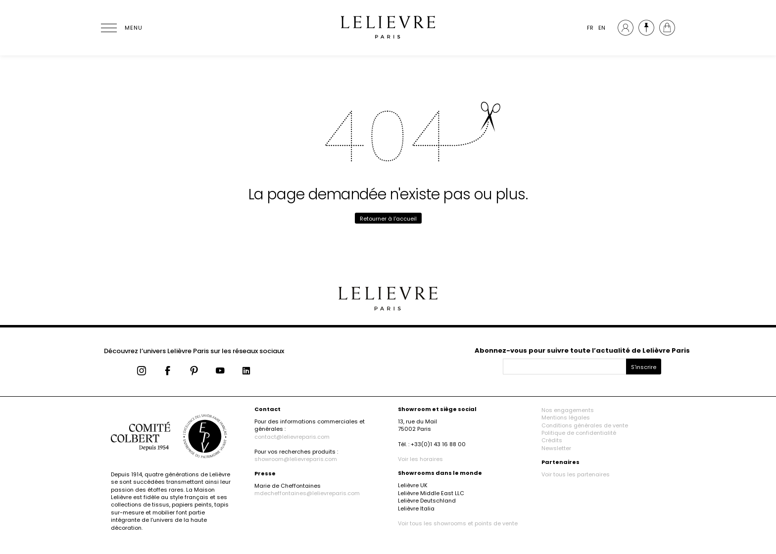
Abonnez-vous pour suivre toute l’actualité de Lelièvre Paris (582, 350)
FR (590, 28)
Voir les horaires (420, 459)
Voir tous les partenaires (575, 474)
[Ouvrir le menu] (121, 28)
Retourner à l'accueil (388, 219)
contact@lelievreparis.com (292, 437)
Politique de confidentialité (578, 433)
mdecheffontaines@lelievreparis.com (307, 493)
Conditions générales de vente (584, 425)
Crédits (551, 440)
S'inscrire (643, 367)
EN (601, 28)
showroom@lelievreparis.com (295, 459)
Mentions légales (565, 417)
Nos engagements (567, 410)
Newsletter (556, 448)
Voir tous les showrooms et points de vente (458, 523)
